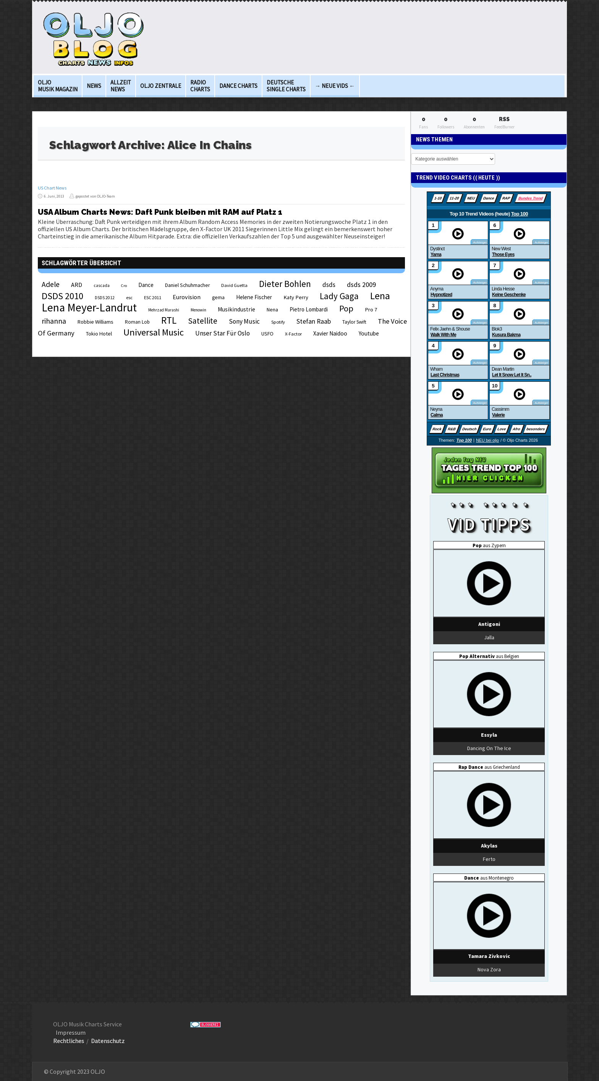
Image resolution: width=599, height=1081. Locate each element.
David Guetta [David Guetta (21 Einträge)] (234, 285)
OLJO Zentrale (160, 85)
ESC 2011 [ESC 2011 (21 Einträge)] (152, 297)
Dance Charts (238, 85)
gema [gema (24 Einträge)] (218, 297)
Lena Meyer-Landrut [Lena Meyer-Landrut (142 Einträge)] (89, 307)
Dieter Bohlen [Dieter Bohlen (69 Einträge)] (285, 283)
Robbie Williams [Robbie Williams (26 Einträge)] (95, 321)
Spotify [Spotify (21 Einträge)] (278, 322)
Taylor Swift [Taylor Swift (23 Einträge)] (354, 322)
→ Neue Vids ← (335, 85)
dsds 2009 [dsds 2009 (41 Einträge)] (361, 284)
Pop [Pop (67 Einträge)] (346, 308)
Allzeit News (120, 86)
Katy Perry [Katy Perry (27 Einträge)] (295, 297)
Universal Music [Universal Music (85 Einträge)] (153, 332)
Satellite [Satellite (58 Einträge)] (202, 321)
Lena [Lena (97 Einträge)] (380, 296)
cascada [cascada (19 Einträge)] (102, 285)
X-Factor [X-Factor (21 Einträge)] (293, 334)
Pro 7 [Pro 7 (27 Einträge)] (371, 309)
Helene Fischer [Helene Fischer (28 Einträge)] (254, 297)
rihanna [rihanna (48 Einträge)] (54, 321)
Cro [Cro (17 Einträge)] (124, 285)
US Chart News (52, 188)
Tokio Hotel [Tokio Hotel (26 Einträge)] (99, 333)
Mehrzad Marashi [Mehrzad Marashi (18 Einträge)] (163, 310)
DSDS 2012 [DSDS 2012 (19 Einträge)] (105, 297)
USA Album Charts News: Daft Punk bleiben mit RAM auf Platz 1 (160, 212)
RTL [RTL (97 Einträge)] (168, 320)
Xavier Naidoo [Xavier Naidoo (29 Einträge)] (330, 333)
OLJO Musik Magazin (58, 86)
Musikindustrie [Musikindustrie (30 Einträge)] (236, 309)
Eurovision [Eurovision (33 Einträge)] (187, 297)
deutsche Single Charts (286, 86)
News (94, 85)
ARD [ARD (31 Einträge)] (76, 284)
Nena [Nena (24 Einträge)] (272, 309)
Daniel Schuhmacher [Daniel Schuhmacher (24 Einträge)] (187, 285)
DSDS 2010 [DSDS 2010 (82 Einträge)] (62, 296)
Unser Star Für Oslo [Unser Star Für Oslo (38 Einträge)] (222, 333)
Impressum (71, 1032)
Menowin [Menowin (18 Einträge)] (198, 310)
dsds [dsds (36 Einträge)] (328, 284)
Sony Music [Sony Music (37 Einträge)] (244, 321)
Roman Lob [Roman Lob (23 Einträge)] (137, 322)
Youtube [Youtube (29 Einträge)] (369, 333)
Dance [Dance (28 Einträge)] (146, 284)
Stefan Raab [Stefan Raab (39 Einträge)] (313, 321)
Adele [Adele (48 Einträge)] (51, 284)
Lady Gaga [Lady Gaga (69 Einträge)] (339, 295)
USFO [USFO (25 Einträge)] (267, 333)
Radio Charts (200, 86)
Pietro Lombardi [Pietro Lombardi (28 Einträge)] (309, 309)
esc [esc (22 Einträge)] (129, 297)
